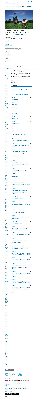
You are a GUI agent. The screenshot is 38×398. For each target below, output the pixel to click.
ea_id (13, 92)
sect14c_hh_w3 (6, 175)
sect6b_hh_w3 (6, 129)
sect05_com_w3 (6, 248)
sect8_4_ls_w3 (6, 198)
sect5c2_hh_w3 (6, 117)
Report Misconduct (8, 389)
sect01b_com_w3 (6, 261)
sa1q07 (13, 126)
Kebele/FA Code (15, 123)
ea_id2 (13, 87)
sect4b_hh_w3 (6, 100)
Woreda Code (15, 108)
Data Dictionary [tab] (18, 66)
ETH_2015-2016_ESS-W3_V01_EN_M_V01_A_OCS (13, 7)
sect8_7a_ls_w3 (6, 210)
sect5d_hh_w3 (6, 121)
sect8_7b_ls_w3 (6, 215)
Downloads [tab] (25, 66)
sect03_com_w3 (6, 252)
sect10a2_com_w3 (6, 329)
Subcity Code (15, 118)
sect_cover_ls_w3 (6, 179)
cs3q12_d (14, 271)
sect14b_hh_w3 (6, 171)
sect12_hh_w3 (6, 158)
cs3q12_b (14, 257)
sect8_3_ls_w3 (6, 194)
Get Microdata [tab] (9, 68)
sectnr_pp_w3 (6, 306)
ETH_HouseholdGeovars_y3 (6, 352)
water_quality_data (6, 363)
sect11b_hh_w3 (6, 150)
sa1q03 (13, 107)
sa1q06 (13, 121)
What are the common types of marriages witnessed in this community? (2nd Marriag (21, 267)
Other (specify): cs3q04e (17, 198)
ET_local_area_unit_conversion (6, 334)
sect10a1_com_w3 (6, 227)
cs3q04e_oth (15, 196)
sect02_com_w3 (6, 223)
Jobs (6, 388)
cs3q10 (13, 238)
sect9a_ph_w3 (6, 282)
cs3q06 (13, 209)
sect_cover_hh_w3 (6, 84)
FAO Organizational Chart (7, 384)
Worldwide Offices (20, 383)
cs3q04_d (14, 181)
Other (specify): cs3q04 (17, 157)
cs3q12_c (14, 263)
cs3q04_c (14, 168)
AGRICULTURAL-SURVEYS (27, 6)
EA (12, 128)
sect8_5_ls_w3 (6, 202)
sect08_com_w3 (6, 240)
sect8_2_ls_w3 (6, 189)
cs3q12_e (14, 279)
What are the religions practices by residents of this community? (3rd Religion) (19, 192)
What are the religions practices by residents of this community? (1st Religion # (21, 164)
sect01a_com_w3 (6, 342)
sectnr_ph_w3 (6, 265)
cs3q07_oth (14, 221)
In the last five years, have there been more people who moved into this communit (20, 134)
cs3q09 (13, 232)
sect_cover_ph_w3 (6, 290)
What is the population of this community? (21, 140)
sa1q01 (13, 97)
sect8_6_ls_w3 (6, 206)
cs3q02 (13, 138)
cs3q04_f (14, 201)
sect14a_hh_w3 (6, 167)
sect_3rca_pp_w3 (6, 294)
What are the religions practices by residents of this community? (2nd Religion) (19, 172)
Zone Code (14, 104)
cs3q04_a (14, 149)
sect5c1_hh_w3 (6, 113)
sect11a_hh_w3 (6, 146)
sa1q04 (13, 111)
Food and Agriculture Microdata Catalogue (15, 6)
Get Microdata (19, 34)
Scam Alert (25, 388)
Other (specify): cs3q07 (17, 223)
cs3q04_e (14, 188)
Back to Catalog (9, 369)
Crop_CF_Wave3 (6, 347)
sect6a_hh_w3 (6, 125)
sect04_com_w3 (6, 257)
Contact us (10, 388)
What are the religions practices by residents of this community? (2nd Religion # (21, 184)
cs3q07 (13, 215)
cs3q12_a (14, 251)
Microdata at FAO (24, 3)
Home (6, 6)
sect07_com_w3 (6, 236)
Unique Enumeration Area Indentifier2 (20, 89)
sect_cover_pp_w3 (6, 219)
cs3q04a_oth (15, 156)
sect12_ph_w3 (6, 269)
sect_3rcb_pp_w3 (6, 302)
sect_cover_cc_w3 (6, 298)
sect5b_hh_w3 (6, 108)
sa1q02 (13, 102)
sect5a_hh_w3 (6, 104)
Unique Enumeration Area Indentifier (20, 94)
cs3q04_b (14, 160)
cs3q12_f (14, 285)
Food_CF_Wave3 (6, 79)
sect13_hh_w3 (6, 162)
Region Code (15, 99)
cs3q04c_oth (15, 176)
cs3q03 (13, 143)
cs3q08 (13, 226)
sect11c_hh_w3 (6, 154)
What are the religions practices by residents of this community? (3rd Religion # (21, 205)
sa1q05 (13, 116)
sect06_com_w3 (6, 244)
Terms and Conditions (17, 388)
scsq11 (13, 245)
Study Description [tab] (9, 66)
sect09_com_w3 (6, 231)
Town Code (14, 113)
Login (28, 1)
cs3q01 (13, 131)
